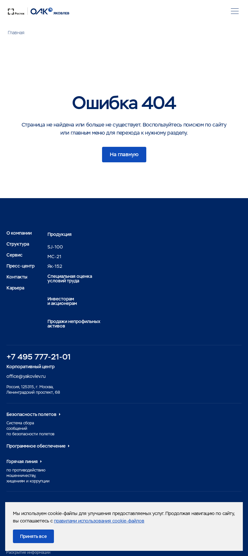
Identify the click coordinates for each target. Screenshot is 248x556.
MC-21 (54, 256)
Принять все (33, 536)
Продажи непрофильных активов (73, 323)
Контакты (16, 277)
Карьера (15, 288)
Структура (17, 244)
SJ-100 (55, 247)
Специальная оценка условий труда (69, 278)
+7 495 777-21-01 (38, 357)
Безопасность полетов (31, 414)
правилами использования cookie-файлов (99, 521)
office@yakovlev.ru (26, 376)
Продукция (59, 234)
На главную (124, 154)
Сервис (14, 255)
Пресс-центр (20, 266)
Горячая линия (22, 461)
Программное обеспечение (36, 446)
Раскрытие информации (28, 552)
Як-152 (54, 266)
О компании (19, 233)
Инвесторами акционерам (62, 301)
